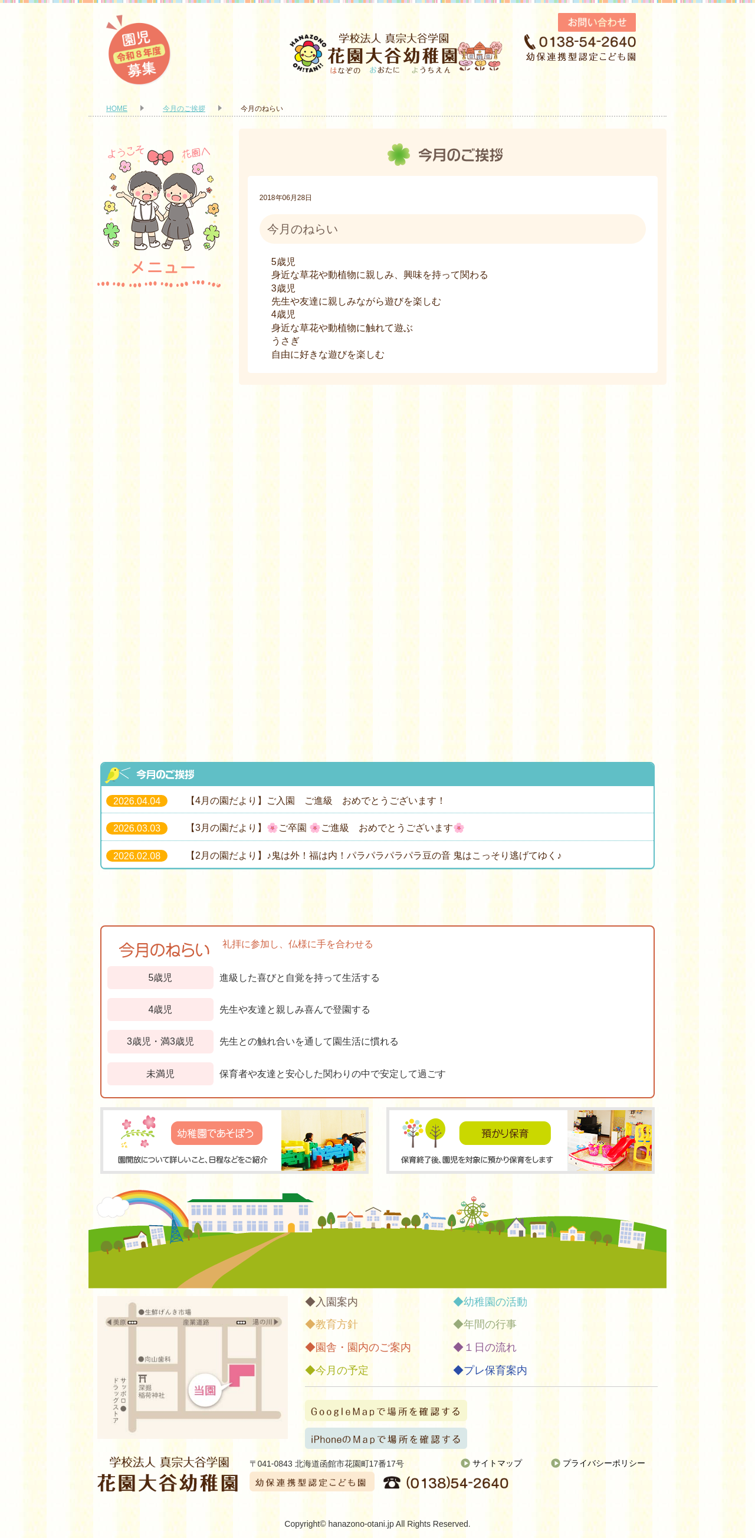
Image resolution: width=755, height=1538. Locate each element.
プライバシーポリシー (604, 1463)
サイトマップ (497, 1463)
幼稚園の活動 (159, 461)
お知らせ (159, 712)
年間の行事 (159, 511)
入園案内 (159, 311)
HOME (116, 108)
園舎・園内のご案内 (159, 411)
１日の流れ (159, 562)
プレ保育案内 (159, 662)
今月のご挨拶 (184, 108)
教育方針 (159, 361)
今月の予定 (159, 612)
